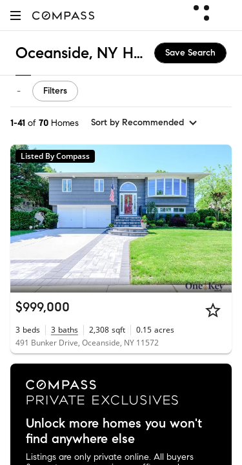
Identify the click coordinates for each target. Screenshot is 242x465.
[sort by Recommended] (144, 122)
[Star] (213, 310)
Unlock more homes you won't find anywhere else (114, 431)
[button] (15, 15)
